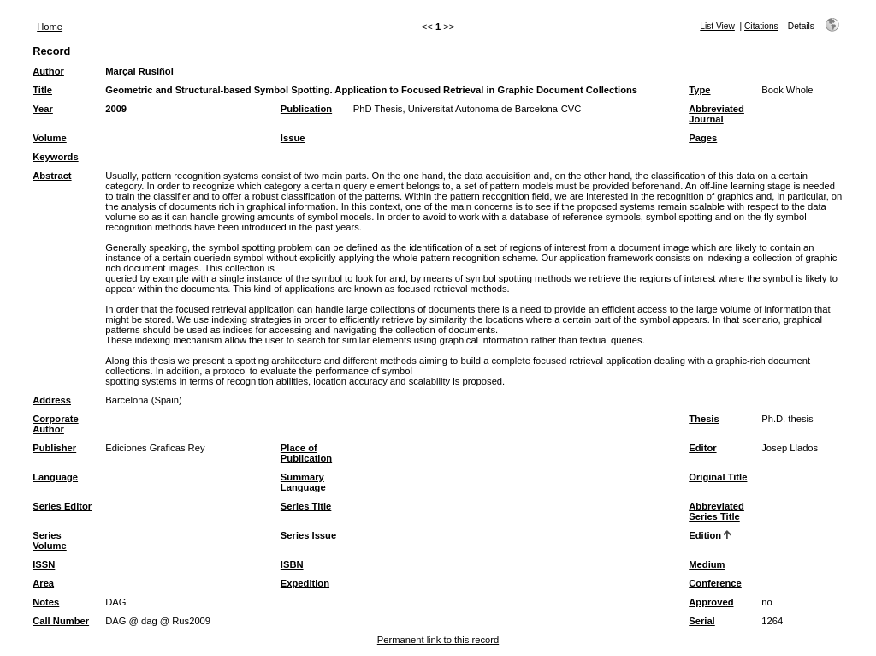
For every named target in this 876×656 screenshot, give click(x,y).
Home (49, 26)
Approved (711, 602)
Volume (50, 138)
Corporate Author (55, 424)
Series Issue (308, 535)
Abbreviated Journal (716, 114)
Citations (761, 26)
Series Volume (50, 540)
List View (717, 26)
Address (52, 400)
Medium (707, 564)
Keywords (55, 157)
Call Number (61, 621)
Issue (293, 138)
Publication (306, 109)
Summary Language (303, 482)
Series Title (306, 506)
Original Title (718, 477)
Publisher (54, 448)
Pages (703, 138)
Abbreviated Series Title (716, 511)
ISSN (44, 564)
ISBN (292, 564)
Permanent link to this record (438, 640)
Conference (715, 583)
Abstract (52, 175)
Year (43, 109)
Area (43, 583)
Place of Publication (306, 453)
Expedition (305, 583)
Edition (705, 535)
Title (42, 90)
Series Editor (62, 506)
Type (699, 90)
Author (48, 71)
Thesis (704, 419)
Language (55, 477)
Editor (702, 448)
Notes (46, 602)
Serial (701, 621)
